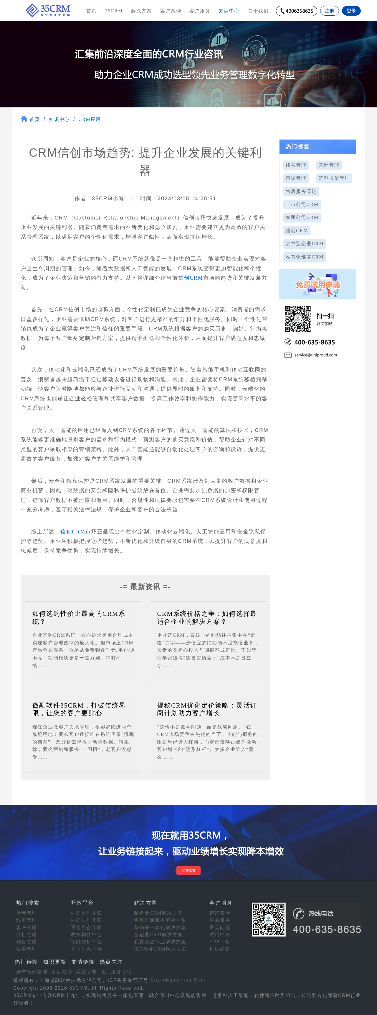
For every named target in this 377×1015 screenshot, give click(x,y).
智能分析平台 (86, 941)
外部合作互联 (86, 913)
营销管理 (329, 165)
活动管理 (26, 913)
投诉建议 (219, 949)
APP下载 (219, 941)
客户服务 (199, 10)
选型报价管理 (334, 178)
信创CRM (190, 278)
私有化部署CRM (305, 256)
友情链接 (83, 962)
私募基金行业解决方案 (160, 941)
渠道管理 (86, 971)
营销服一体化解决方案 (160, 927)
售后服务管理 (301, 191)
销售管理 (26, 941)
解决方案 (141, 10)
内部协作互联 (86, 920)
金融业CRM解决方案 (158, 934)
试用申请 (219, 934)
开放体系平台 (86, 949)
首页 (91, 10)
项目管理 (61, 971)
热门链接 (26, 962)
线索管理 (296, 165)
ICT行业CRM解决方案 (160, 949)
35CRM (114, 10)
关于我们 (258, 10)
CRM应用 (90, 119)
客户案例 (170, 10)
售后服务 (219, 920)
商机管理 (26, 934)
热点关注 (111, 962)
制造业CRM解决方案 (158, 913)
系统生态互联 (86, 927)
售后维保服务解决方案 (160, 920)
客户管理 (26, 927)
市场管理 (296, 178)
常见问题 (219, 927)
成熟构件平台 (86, 934)
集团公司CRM (302, 217)
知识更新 (54, 962)
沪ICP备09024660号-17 (178, 980)
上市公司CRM (302, 204)
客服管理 (26, 949)
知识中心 (59, 119)
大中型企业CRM (305, 243)
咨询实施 (219, 913)
